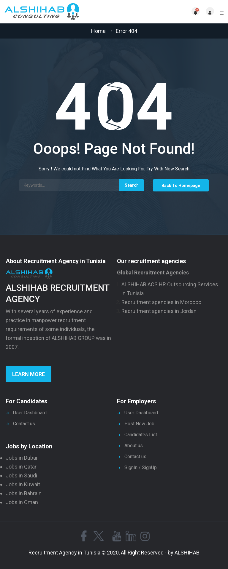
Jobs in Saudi (21, 475)
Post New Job (139, 423)
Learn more (28, 374)
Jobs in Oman (22, 502)
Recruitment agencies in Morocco (161, 302)
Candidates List (140, 434)
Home (98, 31)
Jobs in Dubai (21, 458)
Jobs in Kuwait (23, 484)
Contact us (24, 423)
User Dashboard (30, 412)
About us (133, 445)
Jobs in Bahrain (24, 493)
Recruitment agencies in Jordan (159, 311)
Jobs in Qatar (21, 466)
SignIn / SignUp (140, 467)
